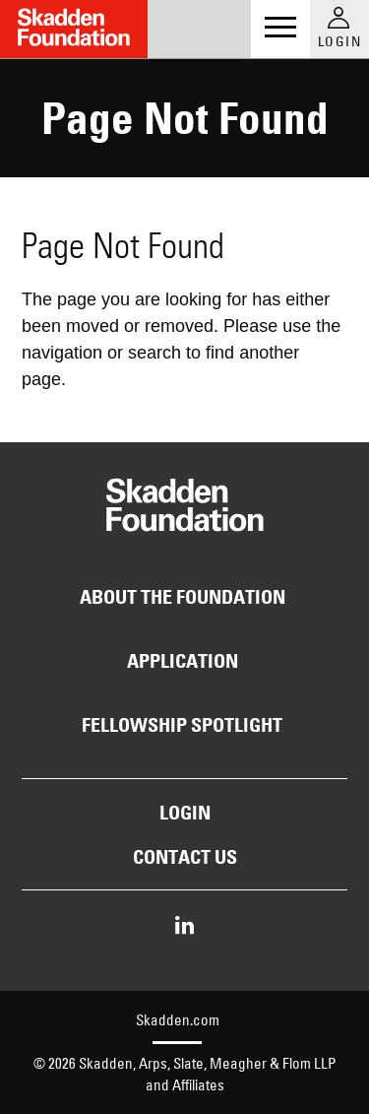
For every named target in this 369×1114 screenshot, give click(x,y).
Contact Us (185, 857)
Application (182, 661)
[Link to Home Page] (74, 29)
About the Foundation (182, 597)
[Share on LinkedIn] (184, 927)
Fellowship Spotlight (182, 725)
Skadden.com (177, 1020)
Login (185, 812)
